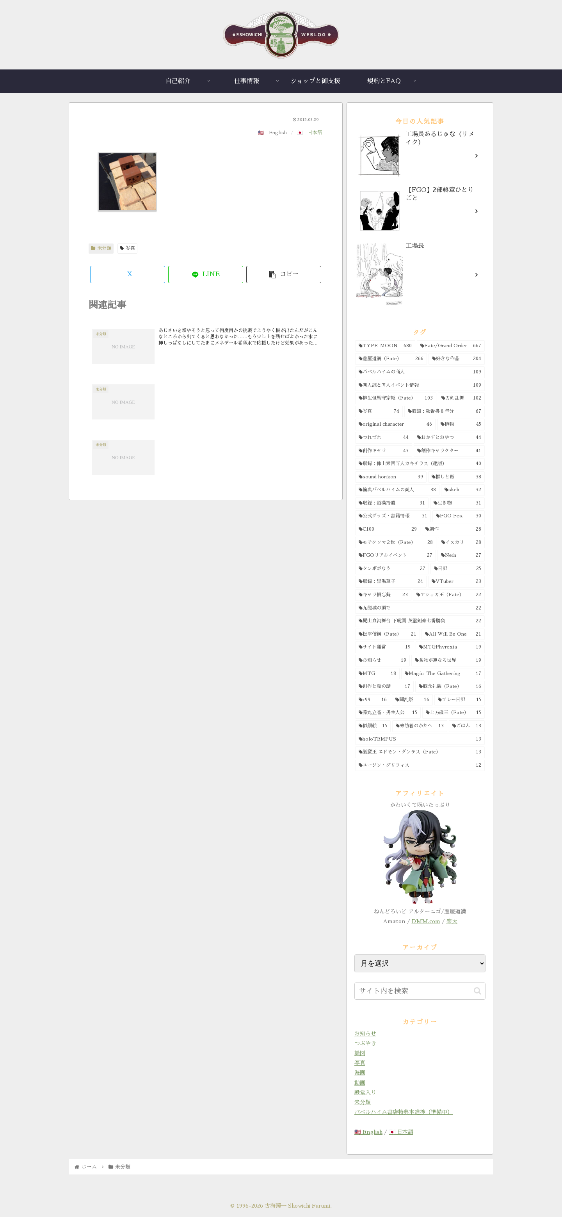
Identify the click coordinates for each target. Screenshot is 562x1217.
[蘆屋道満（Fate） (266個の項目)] (391, 359)
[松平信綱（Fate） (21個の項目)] (387, 634)
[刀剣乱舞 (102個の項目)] (461, 398)
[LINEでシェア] (205, 274)
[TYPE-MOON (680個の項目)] (385, 346)
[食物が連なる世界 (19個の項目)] (448, 660)
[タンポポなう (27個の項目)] (392, 569)
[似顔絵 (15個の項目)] (373, 726)
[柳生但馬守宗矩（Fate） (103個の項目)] (395, 398)
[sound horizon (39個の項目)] (391, 477)
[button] (283, 274)
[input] (420, 991)
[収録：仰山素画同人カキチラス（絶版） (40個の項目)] (420, 464)
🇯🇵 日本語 (401, 1132)
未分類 (101, 248)
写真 (127, 248)
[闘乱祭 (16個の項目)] (412, 700)
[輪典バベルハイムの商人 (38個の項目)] (397, 490)
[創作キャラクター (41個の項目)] (449, 451)
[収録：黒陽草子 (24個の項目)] (391, 582)
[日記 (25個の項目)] (457, 569)
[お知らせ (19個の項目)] (382, 660)
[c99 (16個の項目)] (372, 700)
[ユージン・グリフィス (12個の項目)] (420, 765)
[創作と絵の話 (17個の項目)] (384, 687)
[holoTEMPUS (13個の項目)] (420, 739)
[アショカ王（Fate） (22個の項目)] (449, 595)
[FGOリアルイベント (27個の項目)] (395, 555)
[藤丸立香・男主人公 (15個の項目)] (388, 713)
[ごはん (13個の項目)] (467, 726)
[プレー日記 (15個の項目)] (459, 700)
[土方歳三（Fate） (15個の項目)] (453, 713)
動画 (359, 1083)
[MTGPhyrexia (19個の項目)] (450, 647)
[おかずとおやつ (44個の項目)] (449, 438)
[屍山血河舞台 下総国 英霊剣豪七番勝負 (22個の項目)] (420, 621)
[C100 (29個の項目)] (387, 529)
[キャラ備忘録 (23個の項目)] (383, 595)
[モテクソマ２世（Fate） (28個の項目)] (395, 543)
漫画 (359, 1072)
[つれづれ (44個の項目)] (383, 438)
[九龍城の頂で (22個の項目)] (420, 608)
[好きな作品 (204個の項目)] (457, 359)
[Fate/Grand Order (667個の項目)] (451, 346)
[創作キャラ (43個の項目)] (383, 451)
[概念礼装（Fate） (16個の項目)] (450, 687)
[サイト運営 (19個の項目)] (384, 647)
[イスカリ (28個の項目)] (461, 543)
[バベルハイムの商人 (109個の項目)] (420, 372)
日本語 (315, 132)
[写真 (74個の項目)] (379, 412)
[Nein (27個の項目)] (461, 555)
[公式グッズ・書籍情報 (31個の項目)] (393, 516)
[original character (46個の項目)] (395, 424)
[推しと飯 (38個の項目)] (456, 477)
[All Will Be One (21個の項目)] (453, 634)
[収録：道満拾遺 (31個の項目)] (392, 503)
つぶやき (365, 1043)
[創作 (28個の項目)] (453, 529)
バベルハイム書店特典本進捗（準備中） (403, 1112)
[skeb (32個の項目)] (463, 490)
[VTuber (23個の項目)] (456, 582)
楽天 (451, 921)
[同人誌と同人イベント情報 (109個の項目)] (420, 385)
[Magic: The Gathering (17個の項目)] (443, 674)
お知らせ (365, 1033)
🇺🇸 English (368, 1132)
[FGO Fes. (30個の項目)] (458, 516)
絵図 (359, 1053)
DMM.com (426, 921)
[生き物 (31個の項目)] (457, 503)
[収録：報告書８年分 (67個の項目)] (444, 412)
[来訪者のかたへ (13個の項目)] (419, 726)
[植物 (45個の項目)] (461, 424)
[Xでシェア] (127, 274)
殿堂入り (365, 1092)
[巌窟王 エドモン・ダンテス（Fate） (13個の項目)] (420, 752)
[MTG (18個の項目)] (377, 674)
